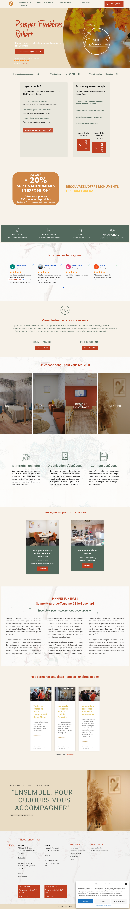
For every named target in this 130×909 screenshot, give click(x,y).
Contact (24, 6)
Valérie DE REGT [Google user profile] (21, 265)
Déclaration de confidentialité (103, 905)
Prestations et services (45, 2)
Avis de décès (85, 2)
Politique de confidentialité (99, 851)
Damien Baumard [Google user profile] (50, 265)
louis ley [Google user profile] (103, 265)
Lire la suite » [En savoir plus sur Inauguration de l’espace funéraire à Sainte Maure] (86, 741)
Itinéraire (43, 568)
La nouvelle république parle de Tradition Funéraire (63, 711)
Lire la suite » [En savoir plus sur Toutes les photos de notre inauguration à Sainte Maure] (38, 735)
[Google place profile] (26, 58)
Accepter (85, 901)
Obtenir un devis (67, 2)
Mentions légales (96, 848)
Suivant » (70, 755)
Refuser (102, 901)
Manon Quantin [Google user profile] (77, 265)
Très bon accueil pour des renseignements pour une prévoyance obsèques (103, 277)
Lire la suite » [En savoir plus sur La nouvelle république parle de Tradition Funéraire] (62, 737)
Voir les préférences (119, 901)
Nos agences (25, 2)
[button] (126, 884)
